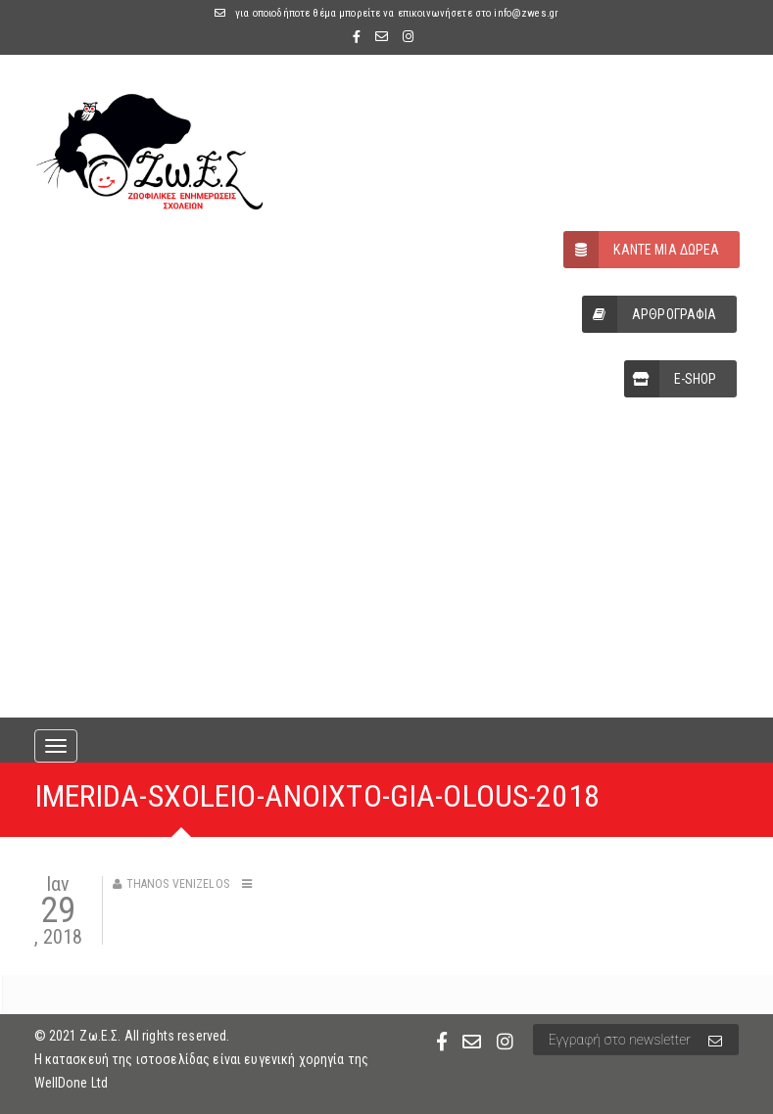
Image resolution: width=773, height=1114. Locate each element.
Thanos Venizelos (177, 884)
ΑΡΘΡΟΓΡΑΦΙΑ (649, 314)
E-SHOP (670, 378)
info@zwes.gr (526, 13)
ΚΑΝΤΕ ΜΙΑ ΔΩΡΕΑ (641, 249)
